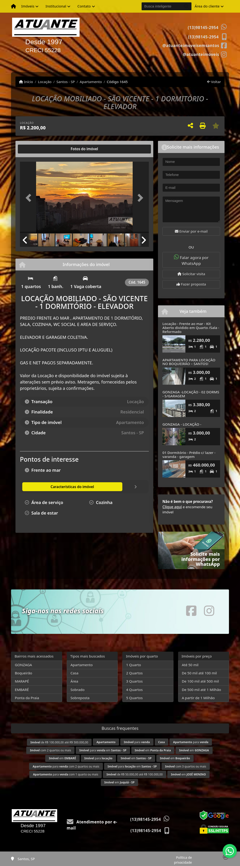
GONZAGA (23, 664)
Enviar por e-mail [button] (191, 231)
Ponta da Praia (27, 697)
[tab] (35, 149)
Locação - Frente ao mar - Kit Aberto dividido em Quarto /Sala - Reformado (190, 327)
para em (102, 750)
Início (26, 81)
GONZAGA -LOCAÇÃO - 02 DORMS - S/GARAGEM (190, 394)
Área (74, 681)
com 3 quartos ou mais (185, 766)
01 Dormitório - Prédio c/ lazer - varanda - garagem (188, 454)
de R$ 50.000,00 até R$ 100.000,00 (134, 774)
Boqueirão (23, 673)
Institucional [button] (55, 6)
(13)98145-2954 (203, 27)
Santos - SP (65, 81)
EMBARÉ (22, 689)
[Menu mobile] (13, 6)
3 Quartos (134, 681)
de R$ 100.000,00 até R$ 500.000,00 (59, 742)
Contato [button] (84, 6)
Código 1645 (117, 81)
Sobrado (78, 689)
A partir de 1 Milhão (198, 697)
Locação (45, 81)
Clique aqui (172, 506)
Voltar (214, 81)
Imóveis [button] (27, 6)
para (137, 742)
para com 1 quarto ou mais (65, 774)
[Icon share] (194, 45)
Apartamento (91, 81)
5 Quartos (134, 697)
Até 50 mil (190, 664)
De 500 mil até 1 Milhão (201, 689)
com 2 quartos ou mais (50, 750)
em (153, 750)
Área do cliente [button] (207, 6)
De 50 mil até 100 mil (199, 673)
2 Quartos (134, 673)
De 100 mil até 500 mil (200, 681)
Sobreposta (80, 697)
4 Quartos (134, 689)
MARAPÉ (22, 681)
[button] (29, 198)
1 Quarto (133, 664)
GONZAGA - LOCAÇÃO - (181, 424)
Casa (75, 673)
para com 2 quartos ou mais (66, 766)
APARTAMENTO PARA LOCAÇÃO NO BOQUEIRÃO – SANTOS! (188, 362)
